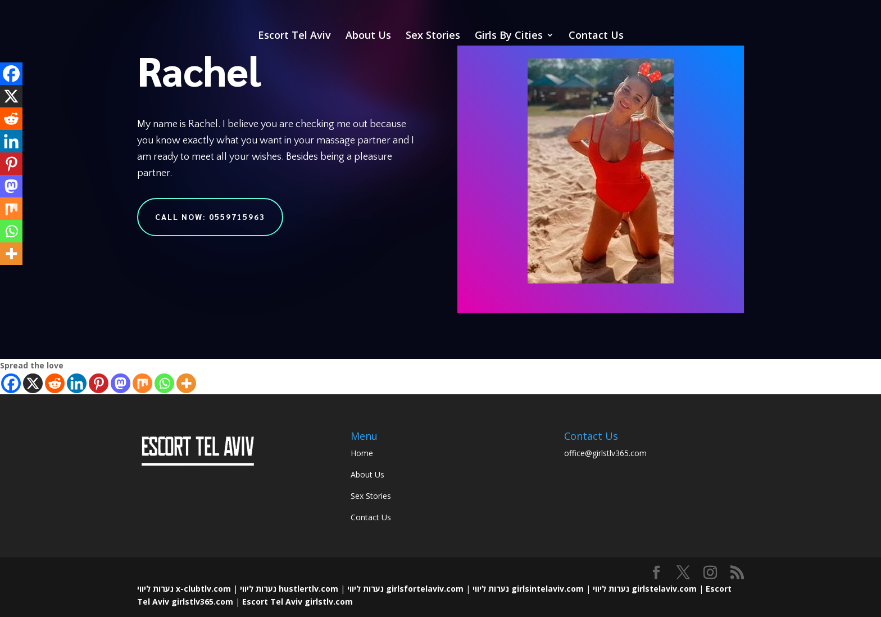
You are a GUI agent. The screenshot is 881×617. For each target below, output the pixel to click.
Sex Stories (433, 36)
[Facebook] (11, 383)
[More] (186, 383)
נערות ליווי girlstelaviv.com (645, 588)
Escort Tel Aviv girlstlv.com (297, 601)
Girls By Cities (509, 36)
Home (362, 453)
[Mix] (142, 383)
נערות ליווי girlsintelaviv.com (528, 588)
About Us (368, 36)
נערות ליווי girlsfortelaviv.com (405, 588)
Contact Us (596, 36)
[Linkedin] (77, 383)
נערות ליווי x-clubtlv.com (184, 588)
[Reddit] (55, 383)
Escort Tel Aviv (294, 36)
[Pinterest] (98, 383)
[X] (33, 383)
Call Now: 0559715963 (210, 216)
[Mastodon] (120, 383)
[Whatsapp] (164, 383)
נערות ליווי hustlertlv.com (289, 588)
